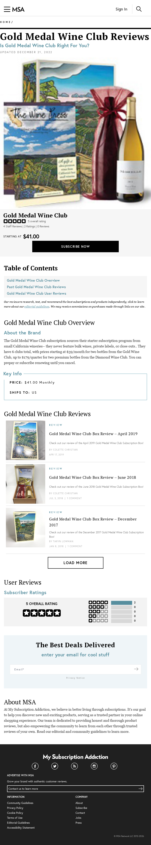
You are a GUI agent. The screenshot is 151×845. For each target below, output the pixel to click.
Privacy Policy (15, 808)
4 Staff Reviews (12, 226)
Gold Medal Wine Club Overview (33, 280)
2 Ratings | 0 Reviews (36, 226)
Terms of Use (14, 818)
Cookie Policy (15, 813)
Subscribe (81, 808)
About (79, 803)
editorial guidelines (36, 306)
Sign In (121, 9)
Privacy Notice (75, 678)
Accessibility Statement (21, 827)
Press (79, 822)
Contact (80, 813)
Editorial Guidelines (18, 822)
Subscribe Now (75, 246)
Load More (75, 562)
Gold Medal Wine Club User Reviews (36, 293)
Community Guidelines (20, 803)
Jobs (78, 818)
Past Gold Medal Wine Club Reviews (36, 286)
